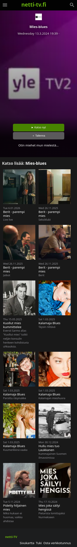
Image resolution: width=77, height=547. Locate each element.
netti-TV (11, 537)
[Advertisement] (38, 78)
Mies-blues (35, 163)
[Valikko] (5, 5)
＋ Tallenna (38, 135)
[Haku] (72, 5)
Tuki (39, 543)
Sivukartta (27, 543)
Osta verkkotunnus (57, 543)
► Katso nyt (38, 127)
